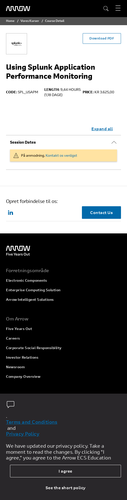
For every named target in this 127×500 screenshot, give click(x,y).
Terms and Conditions (31, 422)
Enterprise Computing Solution (33, 289)
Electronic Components (26, 280)
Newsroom (15, 366)
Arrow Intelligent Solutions (30, 299)
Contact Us (101, 212)
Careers (13, 338)
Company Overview (23, 376)
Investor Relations (22, 357)
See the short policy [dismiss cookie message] (66, 487)
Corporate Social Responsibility (34, 347)
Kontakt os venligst (61, 155)
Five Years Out (19, 328)
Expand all (102, 128)
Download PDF (101, 38)
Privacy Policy (22, 434)
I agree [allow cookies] (65, 471)
